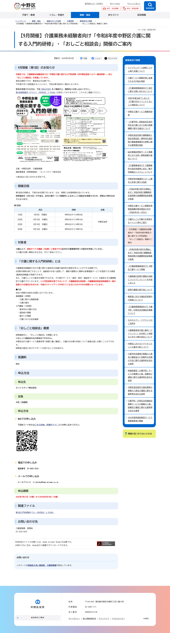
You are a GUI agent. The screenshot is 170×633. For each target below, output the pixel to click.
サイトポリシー (74, 618)
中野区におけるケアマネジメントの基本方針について (140, 345)
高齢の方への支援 (54, 21)
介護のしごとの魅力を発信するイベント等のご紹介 (140, 220)
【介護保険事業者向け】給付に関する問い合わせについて (140, 89)
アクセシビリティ (118, 618)
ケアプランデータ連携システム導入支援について (140, 69)
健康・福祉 (36, 21)
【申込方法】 (46, 89)
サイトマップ (104, 618)
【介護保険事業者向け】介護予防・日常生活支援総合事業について (140, 310)
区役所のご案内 (37, 617)
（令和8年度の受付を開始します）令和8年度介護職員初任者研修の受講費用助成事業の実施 (140, 194)
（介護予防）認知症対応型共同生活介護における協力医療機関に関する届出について (140, 125)
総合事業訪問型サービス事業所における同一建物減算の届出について (140, 155)
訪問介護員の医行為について (140, 290)
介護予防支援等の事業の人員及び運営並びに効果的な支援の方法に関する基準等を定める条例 (140, 359)
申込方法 (23, 373)
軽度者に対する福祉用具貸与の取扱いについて (140, 298)
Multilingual (115, 3)
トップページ (20, 21)
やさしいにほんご (133, 3)
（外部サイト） (46, 425)
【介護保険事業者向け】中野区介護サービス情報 (140, 267)
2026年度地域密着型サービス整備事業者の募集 (140, 419)
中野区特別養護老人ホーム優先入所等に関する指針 (140, 180)
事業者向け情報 (86, 21)
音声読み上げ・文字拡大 (94, 3)
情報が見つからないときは (140, 434)
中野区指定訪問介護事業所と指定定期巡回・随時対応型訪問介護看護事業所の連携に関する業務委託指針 (140, 140)
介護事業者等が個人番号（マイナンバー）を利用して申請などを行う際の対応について (140, 333)
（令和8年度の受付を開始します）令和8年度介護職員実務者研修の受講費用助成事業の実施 (140, 254)
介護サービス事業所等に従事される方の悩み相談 (140, 79)
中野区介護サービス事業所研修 (140, 113)
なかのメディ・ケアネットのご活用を (140, 321)
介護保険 (70, 21)
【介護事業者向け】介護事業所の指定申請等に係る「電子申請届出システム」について (140, 168)
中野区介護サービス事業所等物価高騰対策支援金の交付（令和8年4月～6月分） (140, 209)
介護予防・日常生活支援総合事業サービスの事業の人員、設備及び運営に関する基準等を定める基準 (140, 406)
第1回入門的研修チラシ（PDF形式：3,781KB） (35, 512)
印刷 (85, 58)
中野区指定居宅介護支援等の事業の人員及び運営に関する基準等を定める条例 (140, 390)
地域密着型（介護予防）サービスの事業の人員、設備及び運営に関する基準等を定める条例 (140, 375)
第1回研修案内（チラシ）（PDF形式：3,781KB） (36, 92)
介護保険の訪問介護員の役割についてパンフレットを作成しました (140, 279)
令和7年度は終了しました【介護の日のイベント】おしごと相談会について (140, 101)
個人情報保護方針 (89, 618)
